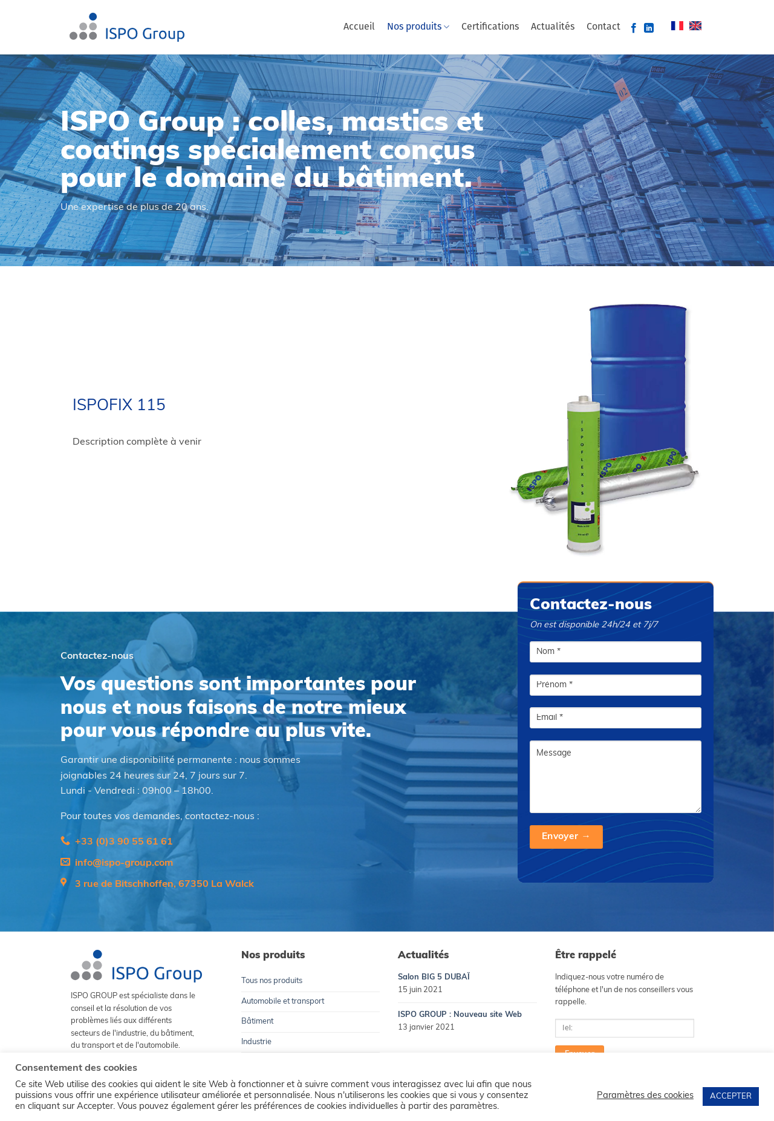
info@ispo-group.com (124, 863)
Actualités (552, 27)
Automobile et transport (282, 1001)
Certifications (490, 27)
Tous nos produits (271, 981)
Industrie (256, 1042)
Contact (603, 27)
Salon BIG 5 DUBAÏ (434, 977)
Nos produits (418, 27)
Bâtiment (257, 1021)
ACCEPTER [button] (731, 1096)
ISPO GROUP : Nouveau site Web (460, 1015)
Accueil (359, 27)
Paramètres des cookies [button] (645, 1095)
